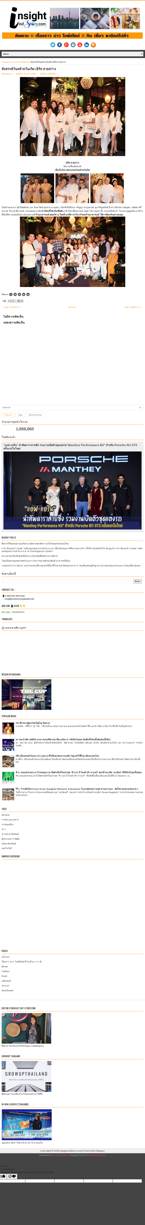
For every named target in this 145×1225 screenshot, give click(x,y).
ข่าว (3, 829)
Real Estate (7, 990)
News (5, 966)
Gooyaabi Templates (60, 1155)
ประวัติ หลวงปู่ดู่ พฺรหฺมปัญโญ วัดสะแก (33, 723)
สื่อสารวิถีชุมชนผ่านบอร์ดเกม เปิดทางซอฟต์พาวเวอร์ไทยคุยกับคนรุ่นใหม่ (35, 543)
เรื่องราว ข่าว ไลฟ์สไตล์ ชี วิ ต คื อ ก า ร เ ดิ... (22, 961)
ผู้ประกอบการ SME (11, 839)
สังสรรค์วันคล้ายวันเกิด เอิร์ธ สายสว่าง (29, 69)
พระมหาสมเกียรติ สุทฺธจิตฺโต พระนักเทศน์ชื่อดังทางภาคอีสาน (30, 556)
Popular (8, 415)
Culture (6, 971)
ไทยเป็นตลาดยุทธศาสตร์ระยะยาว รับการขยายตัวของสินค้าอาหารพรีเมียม (36, 561)
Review (6, 815)
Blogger (100, 1151)
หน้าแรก (72, 307)
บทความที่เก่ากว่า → (133, 307)
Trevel (5, 985)
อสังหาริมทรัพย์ (9, 843)
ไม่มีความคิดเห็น (48, 74)
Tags (20, 415)
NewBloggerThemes (97, 1155)
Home (6, 62)
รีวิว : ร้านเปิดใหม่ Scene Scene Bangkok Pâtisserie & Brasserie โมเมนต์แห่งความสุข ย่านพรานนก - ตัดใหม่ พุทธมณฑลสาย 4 (77, 789)
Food (4, 976)
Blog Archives (35, 415)
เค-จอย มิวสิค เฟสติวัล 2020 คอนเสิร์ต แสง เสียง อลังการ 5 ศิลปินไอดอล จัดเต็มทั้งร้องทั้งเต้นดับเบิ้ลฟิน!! (63, 739)
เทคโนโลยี (7, 848)
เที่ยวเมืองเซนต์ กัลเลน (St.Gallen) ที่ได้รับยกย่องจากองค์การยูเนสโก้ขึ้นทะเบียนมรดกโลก (57, 756)
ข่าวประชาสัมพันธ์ (19, 62)
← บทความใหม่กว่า (11, 307)
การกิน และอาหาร (10, 819)
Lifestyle (6, 981)
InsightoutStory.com (70, 1151)
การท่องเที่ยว (8, 824)
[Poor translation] (12, 1176)
